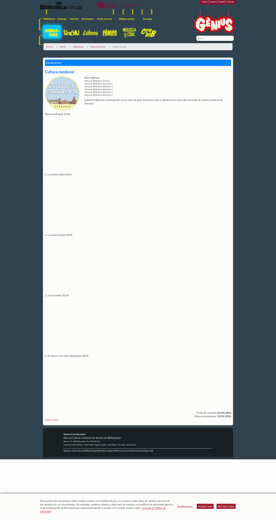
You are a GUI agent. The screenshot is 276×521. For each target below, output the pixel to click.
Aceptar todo (205, 506)
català (204, 1)
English (222, 1)
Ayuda (231, 1)
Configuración (185, 506)
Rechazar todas (226, 506)
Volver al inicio (51, 419)
